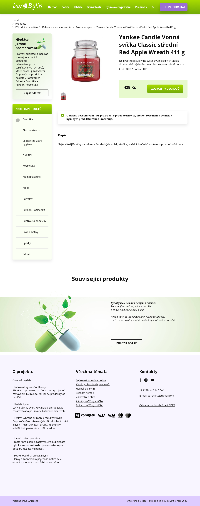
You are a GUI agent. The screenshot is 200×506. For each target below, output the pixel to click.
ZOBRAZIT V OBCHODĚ (165, 88)
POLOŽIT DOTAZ (126, 343)
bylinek (165, 115)
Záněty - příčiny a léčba (89, 401)
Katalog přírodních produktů (93, 384)
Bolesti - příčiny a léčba (89, 405)
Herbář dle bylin (85, 388)
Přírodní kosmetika (26, 27)
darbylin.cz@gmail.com (161, 395)
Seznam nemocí (85, 393)
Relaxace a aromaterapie (56, 27)
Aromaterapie (84, 27)
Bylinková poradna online (91, 380)
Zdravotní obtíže (85, 397)
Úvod (15, 20)
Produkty (20, 23)
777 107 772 (157, 390)
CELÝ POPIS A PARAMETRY (133, 68)
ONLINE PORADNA (173, 7)
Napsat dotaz (32, 93)
